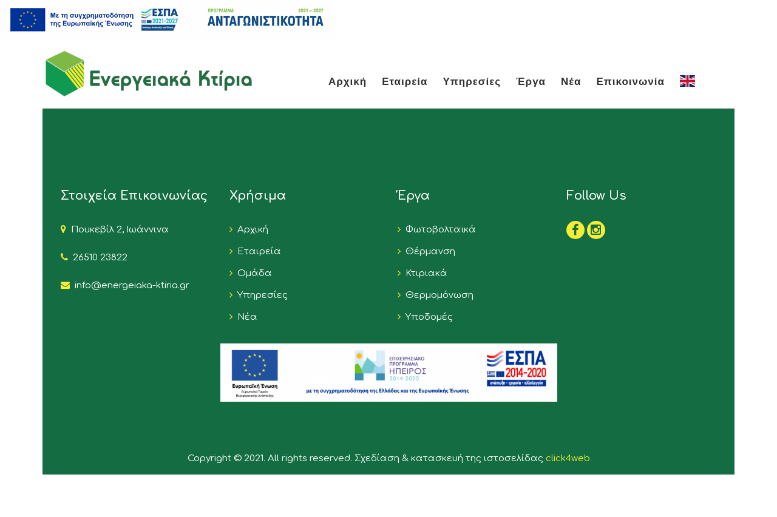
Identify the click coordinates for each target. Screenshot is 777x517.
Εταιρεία (404, 81)
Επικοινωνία (630, 81)
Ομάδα (252, 273)
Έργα (531, 81)
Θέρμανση (428, 251)
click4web (568, 458)
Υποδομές (427, 317)
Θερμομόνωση (437, 295)
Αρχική (347, 81)
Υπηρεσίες (472, 81)
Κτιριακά (424, 273)
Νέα (571, 81)
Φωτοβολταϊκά (438, 230)
